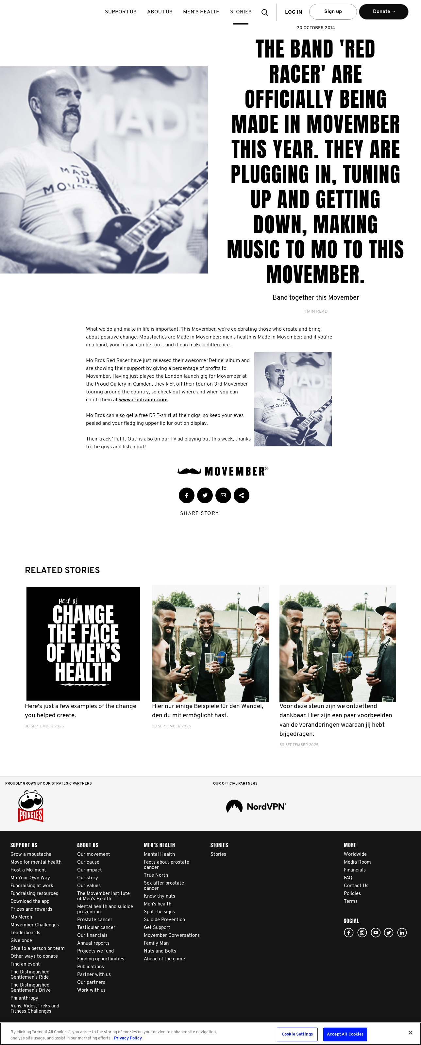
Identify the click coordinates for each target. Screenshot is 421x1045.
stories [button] (241, 12)
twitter (389, 932)
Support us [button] (121, 12)
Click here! (362, 932)
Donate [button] (384, 14)
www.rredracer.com (143, 400)
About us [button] (160, 12)
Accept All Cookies (345, 1034)
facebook (349, 932)
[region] (210, 1033)
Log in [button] (293, 12)
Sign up (333, 11)
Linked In (402, 932)
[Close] (410, 1032)
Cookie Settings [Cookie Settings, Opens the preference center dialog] (297, 1034)
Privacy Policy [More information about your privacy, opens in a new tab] (128, 1038)
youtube (375, 932)
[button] (267, 12)
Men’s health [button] (201, 12)
